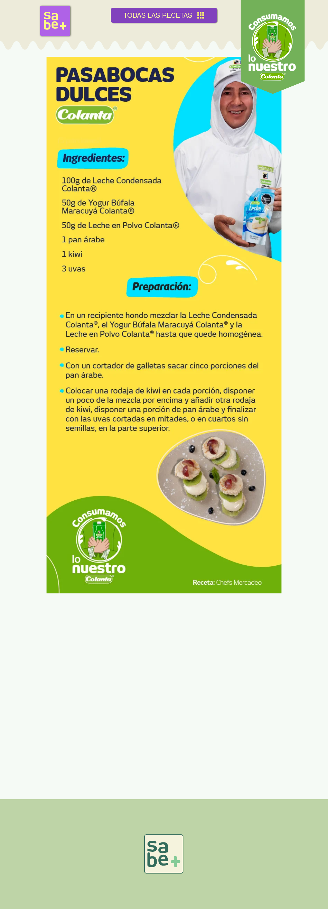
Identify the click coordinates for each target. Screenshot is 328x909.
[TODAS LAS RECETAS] (164, 15)
